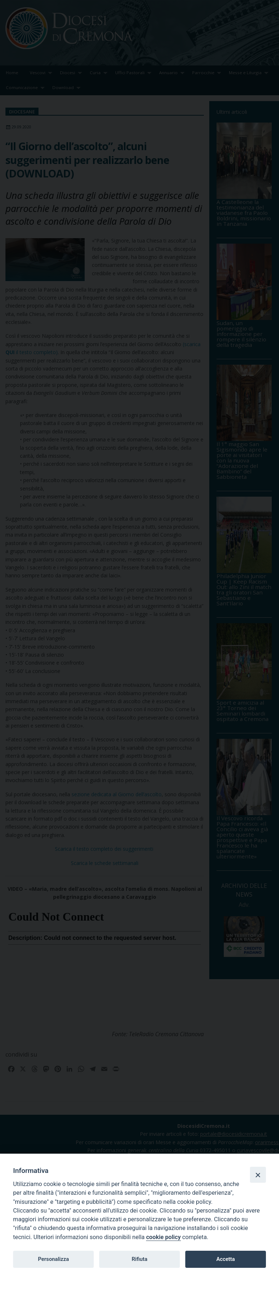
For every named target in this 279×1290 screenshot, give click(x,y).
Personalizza (53, 1259)
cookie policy (163, 1237)
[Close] (258, 1175)
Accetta (225, 1259)
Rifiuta (139, 1259)
